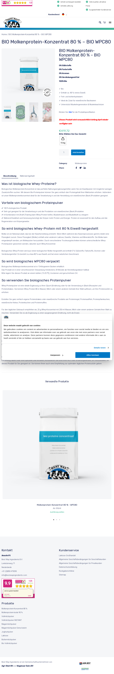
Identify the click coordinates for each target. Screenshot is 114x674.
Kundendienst (54, 14)
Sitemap (62, 575)
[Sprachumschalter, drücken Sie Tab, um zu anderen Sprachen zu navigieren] (64, 14)
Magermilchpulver (9, 624)
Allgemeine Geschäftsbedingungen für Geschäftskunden (82, 559)
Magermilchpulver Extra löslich (14, 628)
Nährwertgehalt (27, 176)
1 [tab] (54, 520)
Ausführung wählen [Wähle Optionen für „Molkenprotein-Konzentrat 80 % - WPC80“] (57, 512)
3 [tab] (60, 520)
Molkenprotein (81, 163)
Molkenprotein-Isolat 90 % (12, 612)
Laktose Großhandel (67, 555)
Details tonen (100, 348)
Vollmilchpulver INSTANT (12, 620)
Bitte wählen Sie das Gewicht (72, 134)
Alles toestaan (93, 355)
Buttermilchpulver (9, 639)
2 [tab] (57, 520)
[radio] (63, 140)
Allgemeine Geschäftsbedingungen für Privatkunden (80, 563)
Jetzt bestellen (78, 152)
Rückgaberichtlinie (66, 571)
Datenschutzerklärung (68, 567)
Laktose (5, 636)
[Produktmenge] (64, 152)
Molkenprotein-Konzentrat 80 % (14, 609)
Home (4, 34)
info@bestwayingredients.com (14, 575)
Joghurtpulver (7, 632)
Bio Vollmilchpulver (9, 643)
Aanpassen (56, 355)
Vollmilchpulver (8, 616)
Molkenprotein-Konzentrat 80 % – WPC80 (57, 505)
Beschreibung (9, 176)
